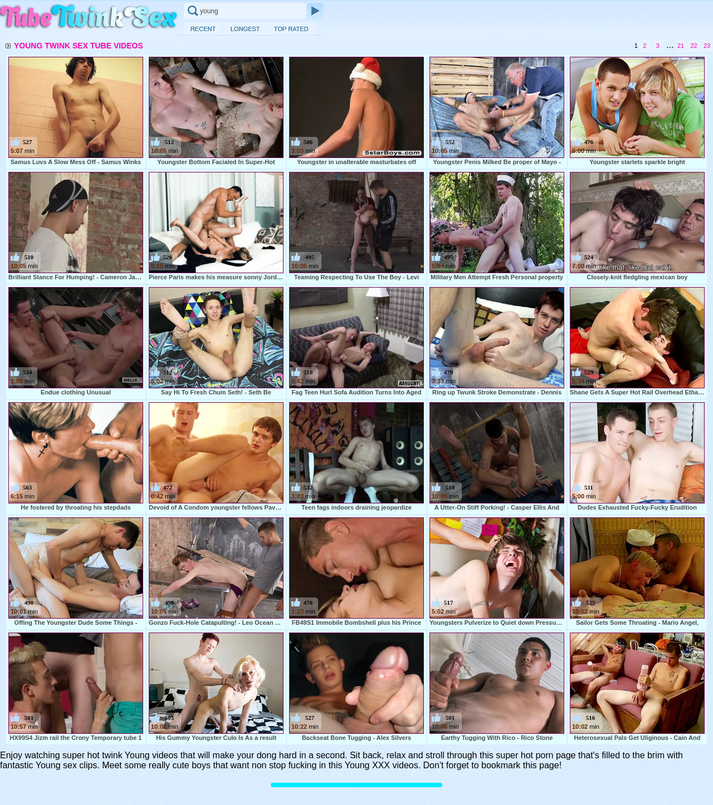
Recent (203, 28)
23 (707, 45)
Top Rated (291, 28)
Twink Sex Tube (89, 17)
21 (680, 45)
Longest (244, 28)
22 (693, 45)
